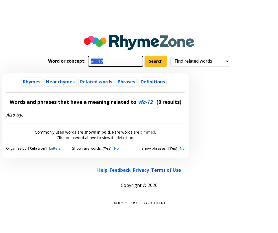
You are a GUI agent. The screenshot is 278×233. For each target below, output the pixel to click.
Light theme (124, 202)
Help (102, 170)
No (116, 148)
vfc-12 (145, 102)
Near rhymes (60, 82)
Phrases (126, 82)
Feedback (120, 170)
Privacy (141, 170)
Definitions (153, 82)
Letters (55, 148)
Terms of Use (166, 170)
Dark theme (155, 202)
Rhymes (31, 82)
